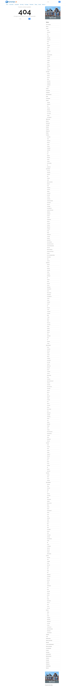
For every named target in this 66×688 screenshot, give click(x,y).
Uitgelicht (47, 634)
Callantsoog (48, 416)
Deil (47, 339)
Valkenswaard (49, 499)
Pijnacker (48, 221)
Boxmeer (48, 531)
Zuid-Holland (48, 168)
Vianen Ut (48, 58)
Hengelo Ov (48, 454)
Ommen (48, 463)
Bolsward (48, 142)
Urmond (48, 606)
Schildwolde (48, 84)
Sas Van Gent (49, 111)
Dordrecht (48, 215)
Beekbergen (48, 275)
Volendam (48, 435)
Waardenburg (49, 294)
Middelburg (48, 104)
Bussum (48, 369)
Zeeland (47, 100)
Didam (47, 96)
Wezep (48, 337)
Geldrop (47, 88)
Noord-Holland (48, 345)
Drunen (48, 514)
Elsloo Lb (48, 578)
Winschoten (48, 123)
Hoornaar (48, 260)
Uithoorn (48, 403)
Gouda (48, 185)
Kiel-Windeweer (48, 654)
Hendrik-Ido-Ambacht (50, 200)
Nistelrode (47, 662)
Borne (48, 459)
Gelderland (47, 262)
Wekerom (48, 332)
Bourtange (47, 652)
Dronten (48, 478)
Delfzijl (48, 79)
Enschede (48, 446)
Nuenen (48, 508)
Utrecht (39, 4)
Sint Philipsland (49, 117)
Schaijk (48, 540)
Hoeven (48, 544)
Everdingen (48, 45)
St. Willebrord (49, 546)
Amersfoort (48, 32)
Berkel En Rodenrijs (49, 249)
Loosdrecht (48, 371)
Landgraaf (48, 561)
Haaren (48, 516)
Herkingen (48, 225)
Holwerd (47, 650)
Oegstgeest (48, 187)
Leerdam (48, 62)
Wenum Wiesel (49, 292)
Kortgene (48, 115)
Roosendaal (48, 495)
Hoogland (48, 60)
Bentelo (48, 461)
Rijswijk (48, 232)
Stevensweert (49, 600)
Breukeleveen (49, 439)
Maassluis (48, 204)
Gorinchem (48, 189)
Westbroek (47, 664)
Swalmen (48, 593)
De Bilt (48, 41)
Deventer (48, 450)
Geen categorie (48, 24)
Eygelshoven (48, 574)
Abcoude (48, 64)
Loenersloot (48, 69)
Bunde (48, 589)
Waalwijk (48, 501)
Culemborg (48, 313)
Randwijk (48, 328)
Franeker (48, 144)
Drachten (47, 127)
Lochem (48, 309)
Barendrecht (48, 240)
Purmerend (48, 405)
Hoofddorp (48, 358)
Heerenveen (48, 140)
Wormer (48, 407)
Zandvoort (48, 382)
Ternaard (47, 129)
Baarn (48, 43)
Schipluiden (48, 92)
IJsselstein (48, 56)
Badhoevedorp (49, 375)
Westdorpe (48, 109)
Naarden (48, 418)
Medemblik (48, 424)
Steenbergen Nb (49, 510)
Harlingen (48, 146)
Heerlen (48, 563)
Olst (47, 467)
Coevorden (48, 623)
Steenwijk (48, 465)
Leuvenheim (48, 311)
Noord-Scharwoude (49, 431)
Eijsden (48, 598)
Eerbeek (48, 326)
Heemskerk (48, 384)
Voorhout (48, 217)
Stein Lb (48, 583)
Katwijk (48, 230)
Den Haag (21, 4)
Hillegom (48, 191)
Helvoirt (48, 521)
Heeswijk (47, 660)
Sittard (48, 570)
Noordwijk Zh (49, 202)
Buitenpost (48, 157)
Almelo (48, 448)
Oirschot (48, 506)
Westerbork (48, 619)
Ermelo (48, 290)
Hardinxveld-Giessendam (50, 245)
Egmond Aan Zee (49, 386)
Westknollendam (49, 433)
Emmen (48, 615)
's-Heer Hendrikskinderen (50, 644)
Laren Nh (48, 373)
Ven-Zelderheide (48, 648)
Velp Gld (48, 285)
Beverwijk (48, 367)
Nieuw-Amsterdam (49, 646)
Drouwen (48, 625)
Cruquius (48, 429)
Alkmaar (48, 356)
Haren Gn (48, 77)
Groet (48, 401)
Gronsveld (48, 591)
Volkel (48, 527)
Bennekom (48, 307)
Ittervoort (48, 602)
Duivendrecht (49, 360)
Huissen (48, 300)
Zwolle (48, 444)
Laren (48, 420)
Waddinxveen (49, 234)
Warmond (48, 247)
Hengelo (48, 452)
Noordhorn (48, 341)
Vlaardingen (48, 206)
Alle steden (11, 4)
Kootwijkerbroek (49, 296)
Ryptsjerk (48, 155)
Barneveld (48, 283)
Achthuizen (48, 223)
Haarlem (48, 352)
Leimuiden (48, 236)
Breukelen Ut (49, 39)
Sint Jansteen (49, 113)
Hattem (48, 281)
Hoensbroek (48, 90)
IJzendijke (47, 125)
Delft (47, 176)
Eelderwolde (48, 630)
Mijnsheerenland (48, 656)
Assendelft (48, 414)
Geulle (48, 604)
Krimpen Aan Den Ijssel (50, 251)
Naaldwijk (48, 238)
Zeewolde (48, 480)
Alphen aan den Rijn (49, 640)
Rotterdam (31, 4)
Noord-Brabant (48, 482)
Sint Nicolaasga (49, 163)
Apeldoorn (48, 268)
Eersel (48, 525)
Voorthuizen (48, 324)
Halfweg (48, 422)
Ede (47, 277)
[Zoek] (59, 2)
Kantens (48, 86)
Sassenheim (48, 193)
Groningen (26, 4)
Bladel (48, 497)
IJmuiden (48, 354)
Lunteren (48, 298)
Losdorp (48, 343)
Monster (47, 121)
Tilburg (36, 4)
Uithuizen (48, 75)
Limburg (47, 555)
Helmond (48, 493)
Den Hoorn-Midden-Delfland (51, 255)
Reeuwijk (48, 253)
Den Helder (48, 362)
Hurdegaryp (48, 148)
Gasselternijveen (49, 632)
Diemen (48, 347)
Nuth (47, 572)
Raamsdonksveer (48, 94)
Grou (47, 153)
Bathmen (48, 469)
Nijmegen (48, 264)
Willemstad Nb (49, 553)
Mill (47, 542)
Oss (47, 491)
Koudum (48, 159)
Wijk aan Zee (48, 119)
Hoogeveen (48, 617)
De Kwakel (48, 399)
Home (7, 4)
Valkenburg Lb (49, 585)
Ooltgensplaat (49, 219)
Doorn (48, 49)
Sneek (48, 138)
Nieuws (43, 4)
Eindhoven (48, 484)
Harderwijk (48, 270)
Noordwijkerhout (49, 208)
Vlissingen (48, 102)
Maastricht (48, 557)
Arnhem (48, 266)
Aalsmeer (48, 390)
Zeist (47, 34)
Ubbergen (48, 330)
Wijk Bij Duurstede (49, 54)
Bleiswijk (47, 642)
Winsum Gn (48, 322)
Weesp (48, 377)
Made (48, 523)
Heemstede (48, 388)
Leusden (48, 47)
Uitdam (48, 437)
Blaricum (48, 392)
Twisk (47, 636)
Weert (48, 568)
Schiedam (48, 178)
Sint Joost (48, 608)
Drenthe (47, 610)
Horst (48, 587)
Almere (48, 476)
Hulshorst (47, 658)
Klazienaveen (49, 621)
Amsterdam (17, 4)
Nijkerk (48, 315)
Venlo (48, 559)
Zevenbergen (48, 98)
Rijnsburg (48, 183)
